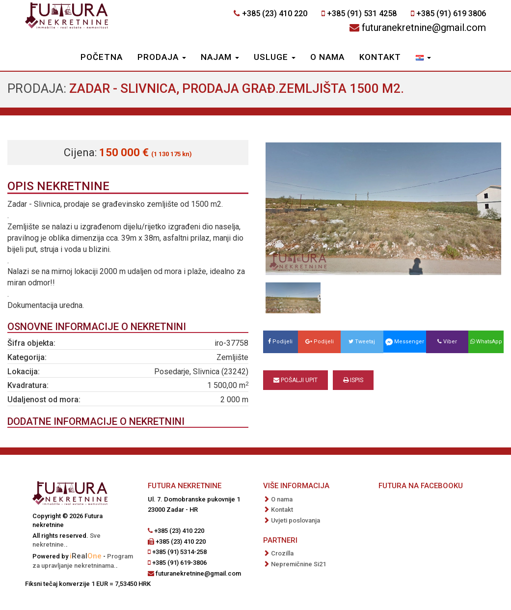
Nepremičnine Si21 (298, 564)
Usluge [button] (275, 57)
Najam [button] (220, 57)
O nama (327, 57)
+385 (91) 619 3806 (451, 13)
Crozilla (282, 553)
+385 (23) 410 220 (274, 13)
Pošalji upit (295, 380)
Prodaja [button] (161, 57)
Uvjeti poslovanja (295, 520)
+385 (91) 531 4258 (362, 13)
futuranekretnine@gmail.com (424, 27)
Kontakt (380, 57)
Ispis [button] (353, 380)
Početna (102, 57)
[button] (423, 58)
